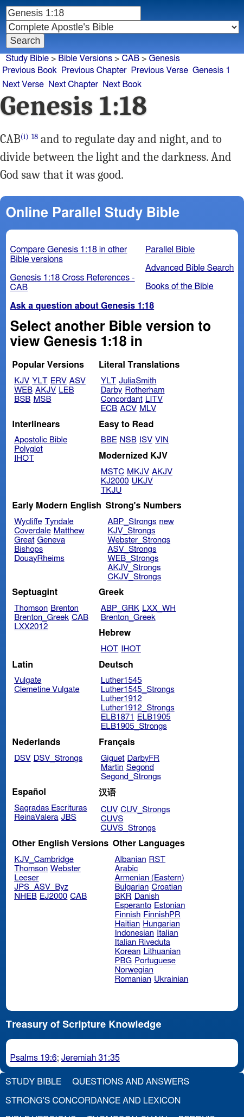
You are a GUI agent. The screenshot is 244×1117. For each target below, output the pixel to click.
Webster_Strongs (138, 540)
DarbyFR (143, 758)
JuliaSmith (137, 381)
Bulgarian (132, 887)
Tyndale (59, 522)
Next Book (122, 84)
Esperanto (133, 906)
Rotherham (144, 390)
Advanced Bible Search (189, 268)
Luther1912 (121, 699)
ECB (109, 408)
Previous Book (29, 70)
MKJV (138, 472)
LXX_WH (159, 608)
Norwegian (134, 970)
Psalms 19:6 (33, 1058)
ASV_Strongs (131, 549)
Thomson (31, 608)
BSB (22, 399)
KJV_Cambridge (44, 859)
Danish (146, 896)
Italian (167, 933)
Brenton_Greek (41, 617)
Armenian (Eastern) (149, 878)
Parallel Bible (170, 249)
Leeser (26, 878)
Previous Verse (159, 70)
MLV (147, 408)
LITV (154, 399)
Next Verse (23, 84)
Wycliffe (28, 522)
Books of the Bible (179, 286)
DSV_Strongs (58, 758)
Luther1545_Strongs (138, 689)
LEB (66, 390)
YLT (39, 381)
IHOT (24, 458)
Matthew (69, 531)
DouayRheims (39, 558)
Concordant (122, 399)
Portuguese (155, 961)
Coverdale (32, 531)
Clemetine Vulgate (46, 689)
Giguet (113, 758)
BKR (123, 896)
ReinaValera (36, 817)
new (166, 522)
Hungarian (161, 924)
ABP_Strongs (131, 522)
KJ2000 (115, 481)
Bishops (28, 549)
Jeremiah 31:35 (90, 1058)
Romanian (133, 979)
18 (34, 136)
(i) (25, 136)
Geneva (51, 540)
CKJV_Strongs (134, 577)
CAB (130, 58)
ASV (77, 381)
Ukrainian (171, 979)
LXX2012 (31, 627)
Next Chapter (73, 84)
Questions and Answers (130, 1081)
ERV (58, 381)
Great (24, 540)
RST (157, 859)
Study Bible (27, 58)
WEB (23, 390)
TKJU (111, 490)
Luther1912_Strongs (138, 708)
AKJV (45, 390)
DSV (22, 758)
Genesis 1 (211, 70)
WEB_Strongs (132, 558)
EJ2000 (53, 896)
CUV (109, 810)
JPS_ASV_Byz (41, 887)
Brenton (64, 608)
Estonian (169, 906)
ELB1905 (154, 717)
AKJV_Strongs (133, 568)
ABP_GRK (120, 608)
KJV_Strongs (131, 531)
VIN (162, 440)
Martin (112, 767)
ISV (145, 440)
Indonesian (135, 933)
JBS (68, 817)
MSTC (112, 472)
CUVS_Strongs (128, 828)
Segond (140, 767)
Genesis (164, 58)
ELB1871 (117, 717)
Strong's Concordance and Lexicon (93, 1100)
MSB (42, 399)
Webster (65, 869)
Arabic (126, 869)
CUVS (112, 819)
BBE (109, 440)
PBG (123, 961)
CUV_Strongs (145, 810)
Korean (128, 952)
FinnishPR (162, 915)
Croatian (166, 887)
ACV (128, 408)
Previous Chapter (94, 70)
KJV (21, 381)
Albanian (130, 859)
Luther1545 (121, 680)
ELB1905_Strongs (134, 726)
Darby (112, 390)
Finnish (128, 915)
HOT (109, 649)
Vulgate (27, 680)
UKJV (142, 481)
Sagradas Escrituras (50, 808)
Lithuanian (162, 952)
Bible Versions (85, 58)
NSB (128, 440)
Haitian (127, 924)
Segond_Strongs (131, 777)
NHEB (25, 896)
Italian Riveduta (142, 942)
